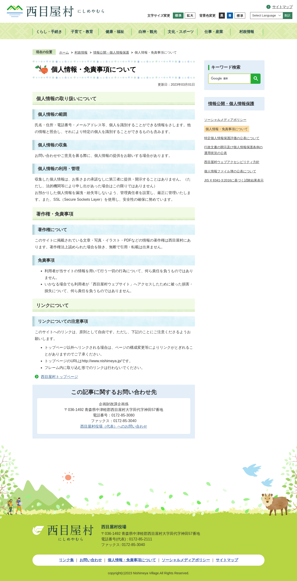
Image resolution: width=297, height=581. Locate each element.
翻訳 (287, 15)
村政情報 (80, 52)
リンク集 (66, 560)
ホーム (64, 52)
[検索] (230, 78)
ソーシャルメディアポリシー (186, 560)
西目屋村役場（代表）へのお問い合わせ (113, 426)
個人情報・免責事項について (132, 560)
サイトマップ (282, 7)
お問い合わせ (91, 560)
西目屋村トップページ (59, 377)
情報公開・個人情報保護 (111, 52)
